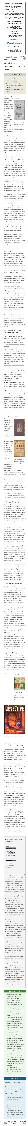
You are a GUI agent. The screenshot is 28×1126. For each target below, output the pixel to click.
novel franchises (19, 810)
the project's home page (15, 14)
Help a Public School (14, 47)
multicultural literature (12, 797)
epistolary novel (7, 180)
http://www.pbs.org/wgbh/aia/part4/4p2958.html (14, 365)
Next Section (23, 56)
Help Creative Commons (15, 32)
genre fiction (10, 627)
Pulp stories (13, 652)
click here (12, 9)
